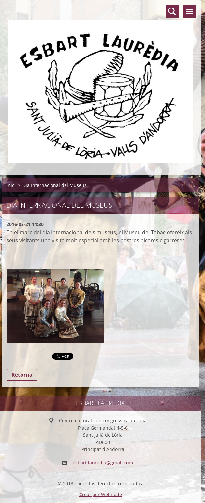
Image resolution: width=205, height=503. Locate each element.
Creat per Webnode (100, 494)
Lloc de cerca (172, 11)
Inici (11, 185)
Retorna (22, 374)
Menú (189, 11)
